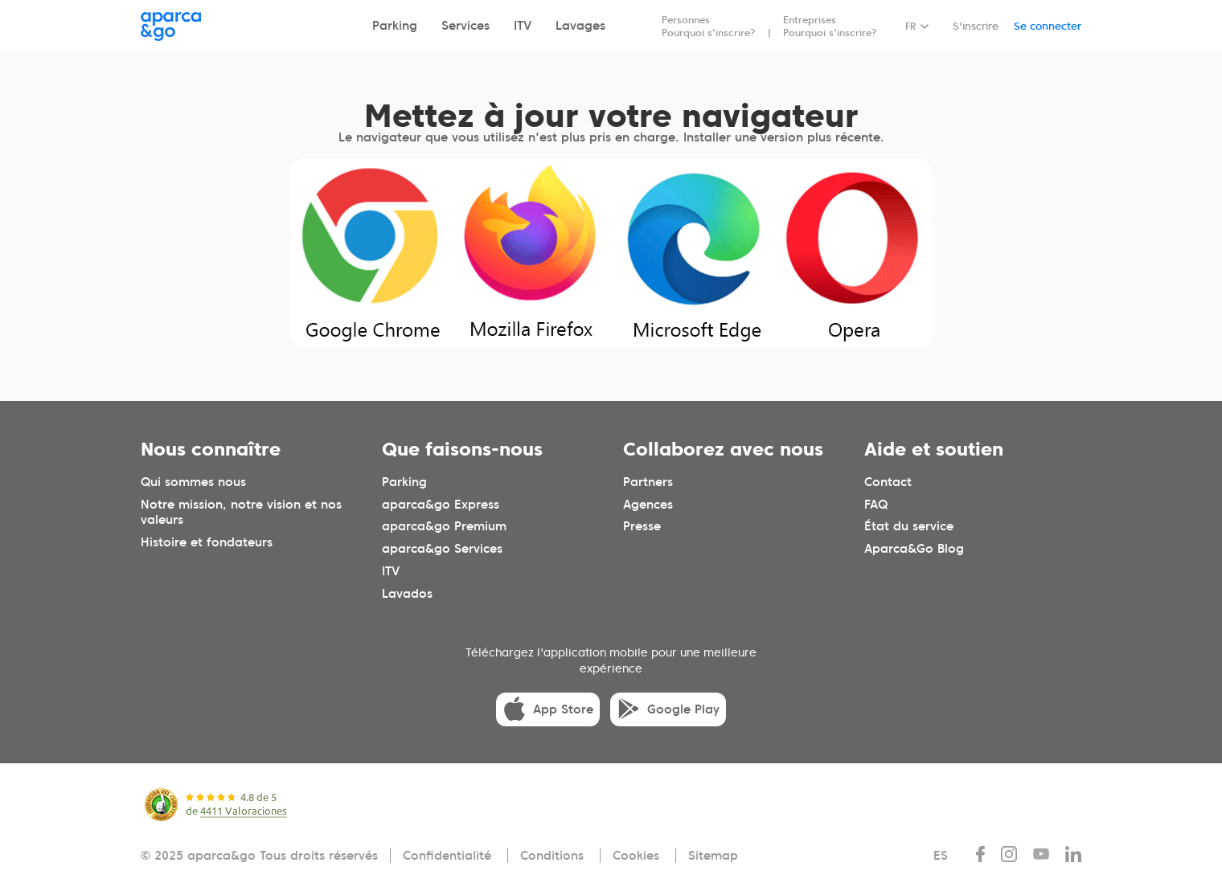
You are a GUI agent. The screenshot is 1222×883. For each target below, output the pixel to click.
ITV (522, 25)
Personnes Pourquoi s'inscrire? (709, 26)
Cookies (636, 855)
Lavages (580, 25)
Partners (648, 481)
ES (940, 855)
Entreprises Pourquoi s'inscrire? (830, 26)
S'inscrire (976, 26)
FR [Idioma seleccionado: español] (910, 26)
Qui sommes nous (193, 481)
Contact (888, 481)
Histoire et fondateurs (207, 542)
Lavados (407, 594)
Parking (394, 25)
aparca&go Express (440, 504)
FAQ (876, 504)
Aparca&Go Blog (914, 549)
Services (465, 25)
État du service (908, 526)
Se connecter (1047, 26)
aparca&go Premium (444, 526)
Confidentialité (447, 855)
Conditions (552, 855)
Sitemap (713, 855)
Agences (648, 504)
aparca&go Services (442, 549)
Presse (642, 526)
